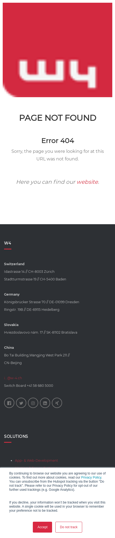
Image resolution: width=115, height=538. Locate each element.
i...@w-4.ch (13, 378)
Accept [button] (42, 527)
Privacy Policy (91, 477)
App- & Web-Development (36, 460)
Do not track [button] (69, 527)
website (87, 182)
